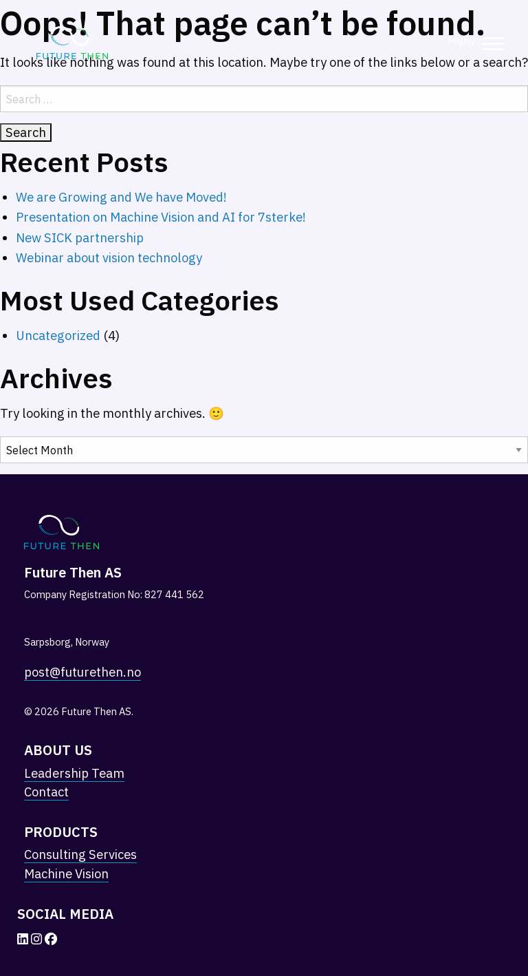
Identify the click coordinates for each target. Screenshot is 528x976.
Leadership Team (74, 773)
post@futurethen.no (82, 672)
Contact (46, 791)
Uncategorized (58, 335)
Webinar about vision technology (109, 257)
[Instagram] (38, 939)
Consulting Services (80, 854)
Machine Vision (66, 873)
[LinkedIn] (24, 939)
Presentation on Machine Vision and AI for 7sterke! (161, 217)
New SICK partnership (80, 237)
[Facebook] (51, 939)
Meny (461, 41)
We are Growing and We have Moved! (121, 197)
